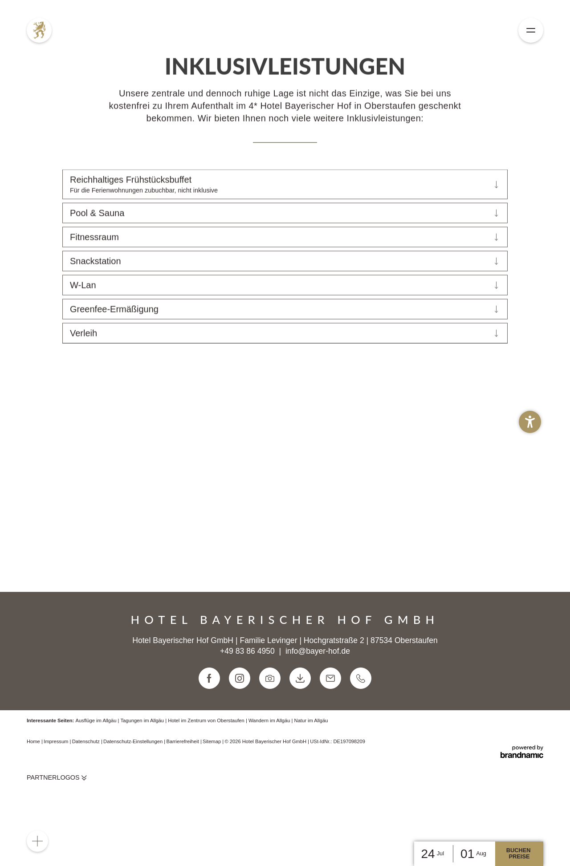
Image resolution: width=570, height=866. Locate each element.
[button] (530, 422)
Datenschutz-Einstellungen (133, 789)
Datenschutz (86, 789)
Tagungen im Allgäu (142, 767)
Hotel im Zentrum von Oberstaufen (207, 767)
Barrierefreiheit (183, 789)
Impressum (56, 789)
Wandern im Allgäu (270, 767)
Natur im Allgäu (311, 767)
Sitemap (212, 789)
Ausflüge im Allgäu (96, 767)
